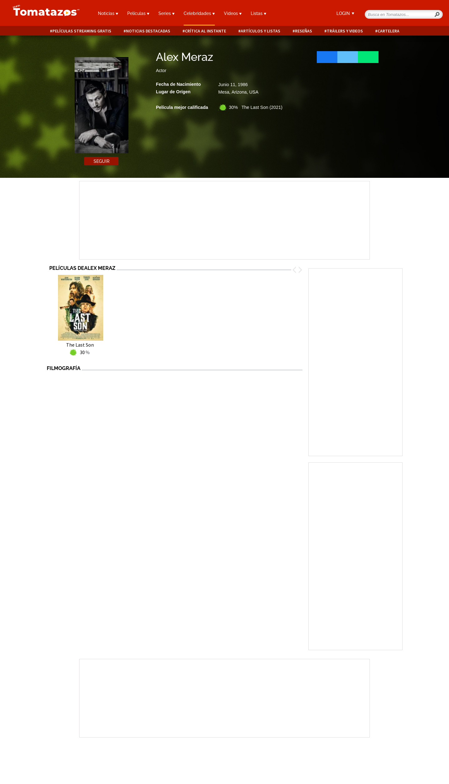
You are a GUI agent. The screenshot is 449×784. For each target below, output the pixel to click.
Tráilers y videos (345, 31)
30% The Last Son (255, 107)
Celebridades (199, 13)
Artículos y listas (260, 31)
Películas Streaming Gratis (81, 31)
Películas (138, 13)
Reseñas (303, 31)
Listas (258, 13)
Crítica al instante (205, 31)
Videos (233, 13)
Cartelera (388, 31)
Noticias (108, 13)
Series (166, 13)
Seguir (101, 161)
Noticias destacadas (148, 31)
